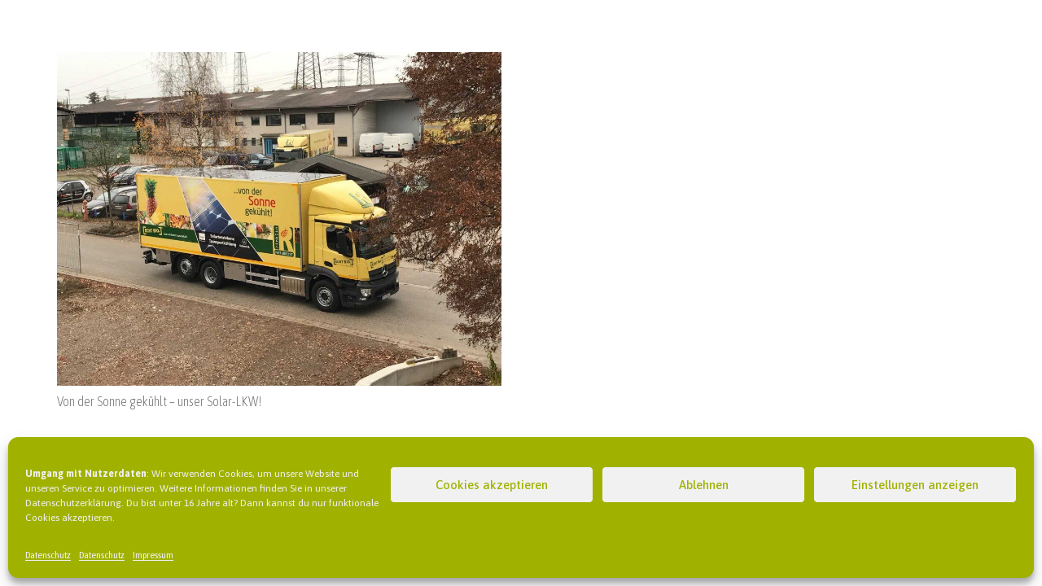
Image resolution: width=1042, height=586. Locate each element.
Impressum (153, 555)
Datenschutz (48, 555)
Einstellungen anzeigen (915, 485)
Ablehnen (704, 485)
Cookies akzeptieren (492, 485)
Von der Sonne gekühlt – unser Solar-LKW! (159, 401)
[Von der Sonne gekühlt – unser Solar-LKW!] (279, 62)
